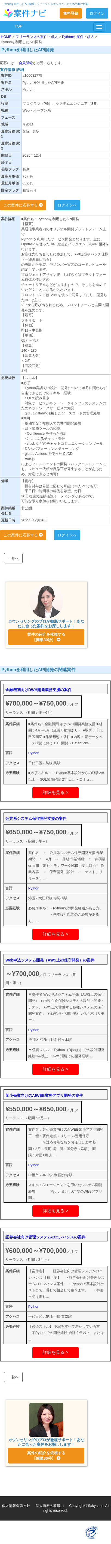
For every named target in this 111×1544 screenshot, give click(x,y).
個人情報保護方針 (16, 1506)
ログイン (97, 13)
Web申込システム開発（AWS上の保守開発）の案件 (49, 960)
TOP (19, 26)
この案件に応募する (23, 205)
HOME (7, 37)
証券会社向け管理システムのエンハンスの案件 (45, 1237)
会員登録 (25, 63)
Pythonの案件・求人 (78, 37)
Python (33, 753)
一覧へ (13, 558)
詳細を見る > (55, 792)
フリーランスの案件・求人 (37, 37)
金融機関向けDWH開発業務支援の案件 (38, 690)
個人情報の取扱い (50, 1506)
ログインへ (67, 205)
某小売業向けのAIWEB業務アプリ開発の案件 (44, 1095)
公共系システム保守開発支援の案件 (35, 818)
